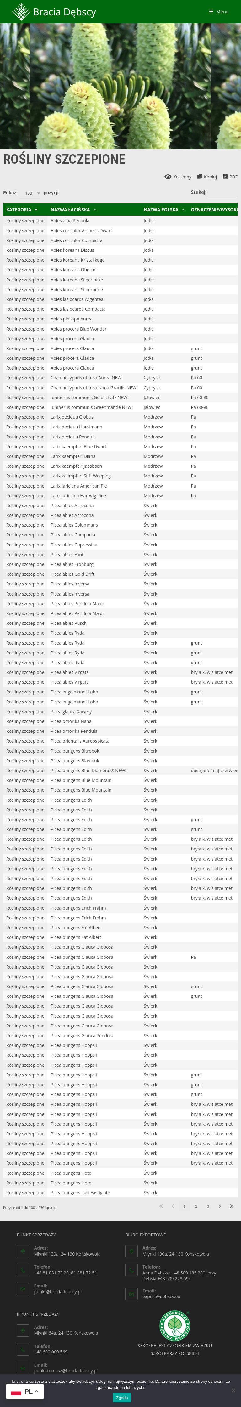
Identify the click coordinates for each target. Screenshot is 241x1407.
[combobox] (30, 193)
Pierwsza (161, 1206)
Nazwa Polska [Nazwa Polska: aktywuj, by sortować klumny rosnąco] (161, 209)
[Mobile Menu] (219, 11)
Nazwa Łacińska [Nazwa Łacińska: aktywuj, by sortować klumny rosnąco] (70, 209)
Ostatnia (232, 1206)
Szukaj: (214, 192)
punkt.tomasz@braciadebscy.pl (66, 1371)
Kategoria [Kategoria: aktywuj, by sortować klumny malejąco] (18, 209)
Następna (220, 1206)
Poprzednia (173, 1206)
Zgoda (122, 1397)
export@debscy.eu (161, 1296)
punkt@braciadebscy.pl (58, 1292)
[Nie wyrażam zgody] (233, 1390)
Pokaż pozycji (31, 193)
